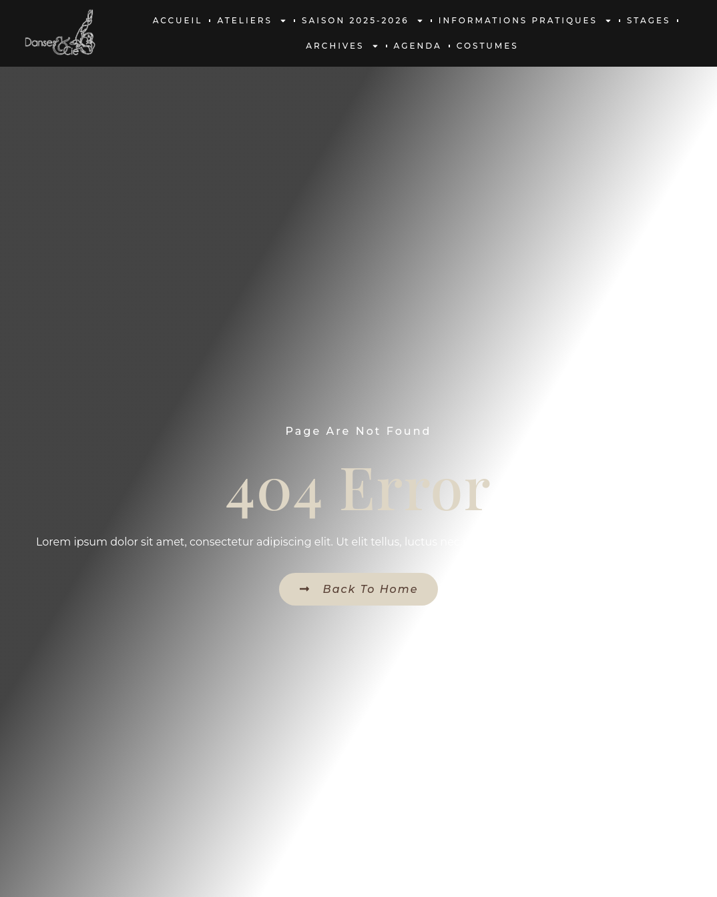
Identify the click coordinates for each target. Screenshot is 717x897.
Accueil (178, 20)
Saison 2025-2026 (363, 20)
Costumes (488, 46)
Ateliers (252, 20)
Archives (342, 46)
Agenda (418, 46)
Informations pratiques (525, 20)
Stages (648, 20)
